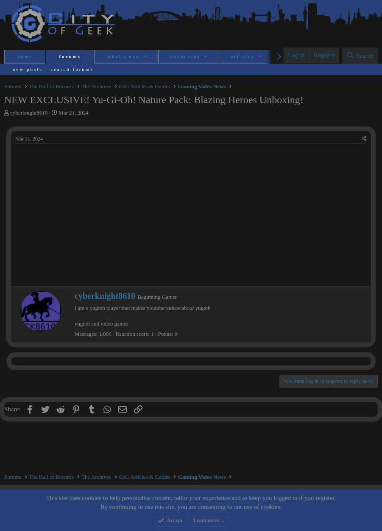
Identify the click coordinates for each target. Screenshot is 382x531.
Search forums (72, 69)
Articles (242, 56)
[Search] (360, 56)
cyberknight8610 (28, 113)
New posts (28, 69)
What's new (124, 56)
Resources (186, 56)
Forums (70, 56)
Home (25, 56)
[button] (146, 56)
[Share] (364, 139)
